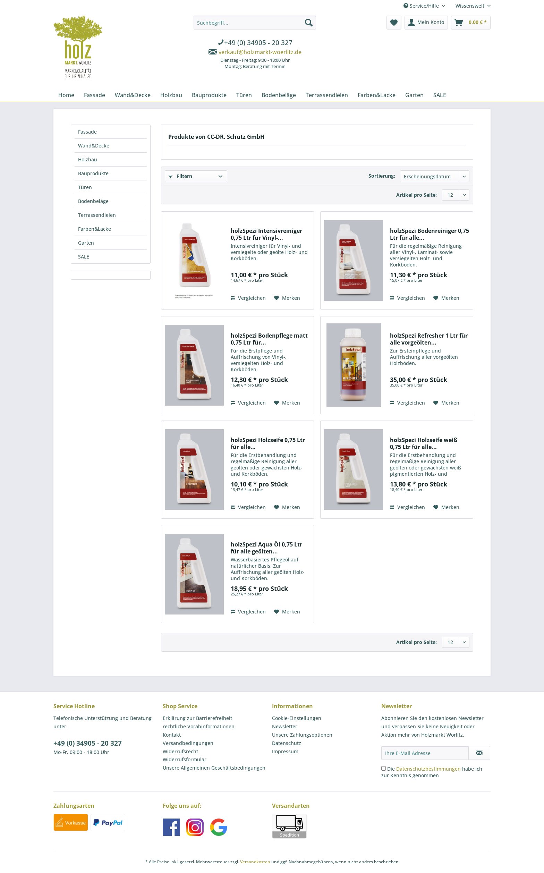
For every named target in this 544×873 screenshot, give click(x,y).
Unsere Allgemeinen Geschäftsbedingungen (214, 767)
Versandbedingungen (188, 743)
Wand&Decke (93, 145)
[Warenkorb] (471, 22)
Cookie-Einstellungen (296, 718)
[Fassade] (94, 95)
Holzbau (87, 159)
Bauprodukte (93, 173)
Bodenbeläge (93, 201)
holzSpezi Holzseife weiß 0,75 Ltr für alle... (423, 443)
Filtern (180, 176)
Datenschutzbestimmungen (428, 768)
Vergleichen (248, 298)
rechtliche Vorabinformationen (199, 726)
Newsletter (284, 726)
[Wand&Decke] (132, 95)
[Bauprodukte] (209, 95)
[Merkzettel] (393, 22)
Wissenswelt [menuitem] (471, 5)
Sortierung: (381, 175)
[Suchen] (308, 22)
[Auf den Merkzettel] (287, 298)
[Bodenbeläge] (279, 95)
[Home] (66, 95)
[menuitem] (255, 43)
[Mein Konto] (426, 22)
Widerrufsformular (184, 759)
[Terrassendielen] (327, 95)
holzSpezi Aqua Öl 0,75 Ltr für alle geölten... (266, 548)
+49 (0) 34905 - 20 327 (87, 743)
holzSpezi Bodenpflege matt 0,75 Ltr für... (269, 339)
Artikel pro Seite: (416, 195)
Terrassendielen (97, 215)
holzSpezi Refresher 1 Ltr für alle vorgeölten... (429, 339)
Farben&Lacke (94, 229)
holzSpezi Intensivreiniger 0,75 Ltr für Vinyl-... (266, 234)
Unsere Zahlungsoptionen (302, 734)
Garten (86, 242)
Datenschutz (286, 743)
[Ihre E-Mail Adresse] (425, 753)
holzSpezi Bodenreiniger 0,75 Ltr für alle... (429, 234)
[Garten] (414, 95)
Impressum (285, 751)
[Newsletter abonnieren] (479, 753)
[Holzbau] (171, 95)
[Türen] (244, 95)
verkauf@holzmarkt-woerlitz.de (260, 52)
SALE (83, 256)
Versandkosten (255, 862)
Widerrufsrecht (180, 751)
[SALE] (439, 95)
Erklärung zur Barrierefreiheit (197, 718)
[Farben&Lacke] (376, 95)
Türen (85, 187)
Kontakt (172, 734)
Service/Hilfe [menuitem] (421, 5)
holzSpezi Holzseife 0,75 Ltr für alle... (268, 443)
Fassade (87, 131)
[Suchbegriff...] (255, 22)
